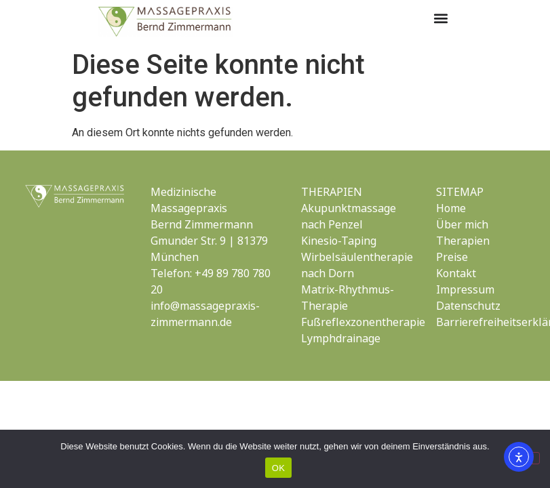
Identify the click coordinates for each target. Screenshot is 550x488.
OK (278, 468)
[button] (440, 18)
